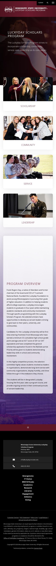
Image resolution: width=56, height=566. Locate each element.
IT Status (28, 479)
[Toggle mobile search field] (47, 2)
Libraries (28, 491)
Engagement (28, 494)
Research (28, 488)
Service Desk (38, 548)
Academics (28, 485)
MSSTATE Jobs (28, 482)
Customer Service (13, 518)
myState (41, 2)
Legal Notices (43, 518)
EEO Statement (25, 518)
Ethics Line (34, 518)
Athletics (28, 497)
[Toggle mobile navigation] (53, 2)
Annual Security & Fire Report (28, 520)
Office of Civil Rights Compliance (14, 538)
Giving (28, 500)
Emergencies (28, 476)
